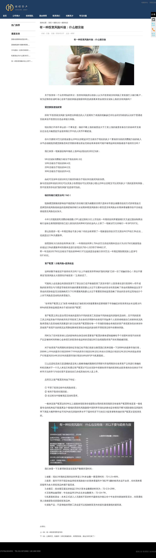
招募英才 (69, 16)
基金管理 (43, 16)
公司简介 (16, 16)
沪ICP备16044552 (6, 551)
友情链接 (153, 552)
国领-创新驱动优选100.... (20, 39)
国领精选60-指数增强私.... (20, 45)
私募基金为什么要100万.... (20, 56)
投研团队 (29, 16)
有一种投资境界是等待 (54, 532)
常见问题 (83, 16)
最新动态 (65, 23)
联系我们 (56, 16)
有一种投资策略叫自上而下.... (21, 61)
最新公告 (57, 23)
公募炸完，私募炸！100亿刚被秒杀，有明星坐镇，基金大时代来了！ (71, 536)
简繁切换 (153, 2)
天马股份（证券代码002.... (20, 50)
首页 (5, 16)
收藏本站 (144, 2)
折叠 (153, 14)
